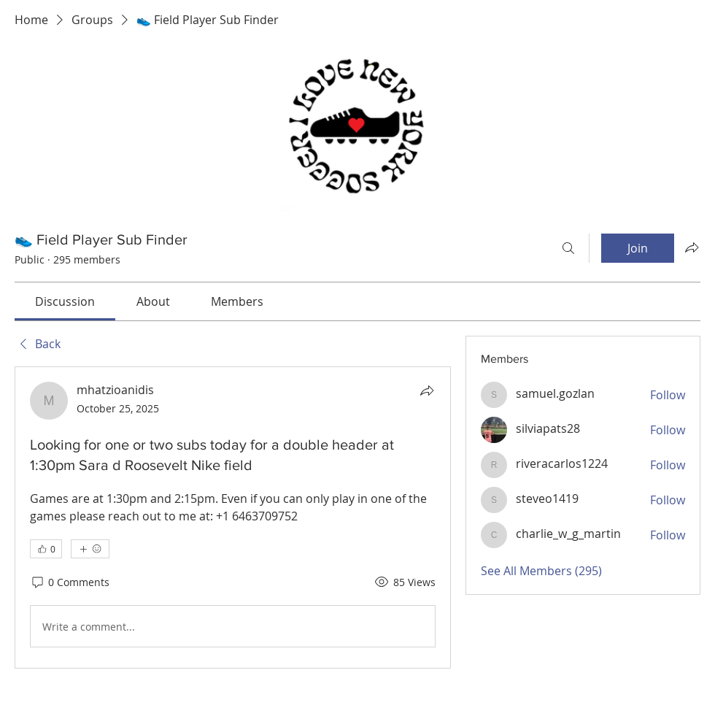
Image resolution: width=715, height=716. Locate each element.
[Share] (427, 390)
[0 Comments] (69, 582)
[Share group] (691, 247)
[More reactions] (90, 548)
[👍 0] (46, 548)
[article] (233, 517)
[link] (65, 301)
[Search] (568, 248)
